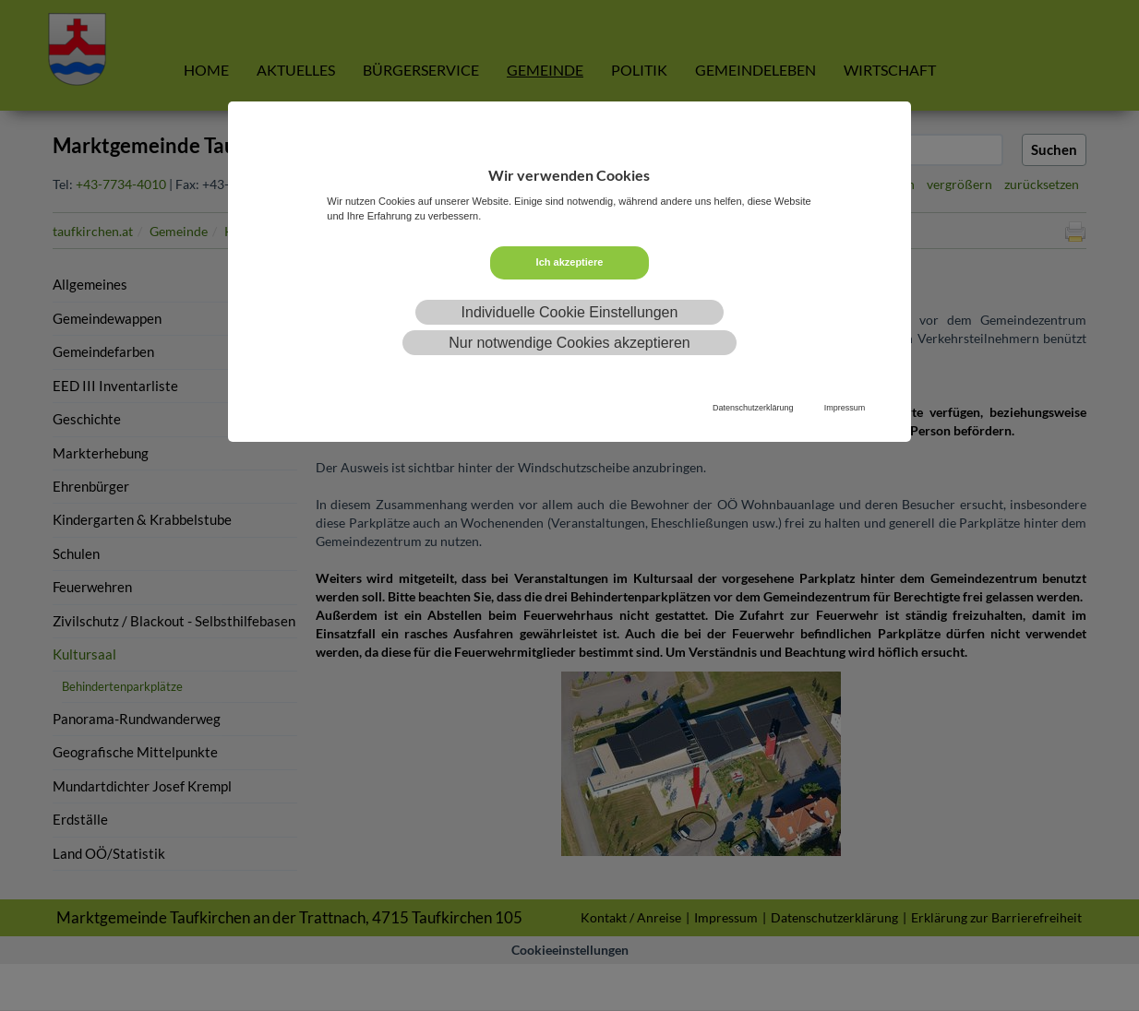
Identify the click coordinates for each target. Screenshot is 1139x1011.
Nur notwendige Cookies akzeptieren (569, 343)
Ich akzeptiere (570, 262)
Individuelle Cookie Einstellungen (570, 312)
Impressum (845, 407)
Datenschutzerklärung (753, 407)
